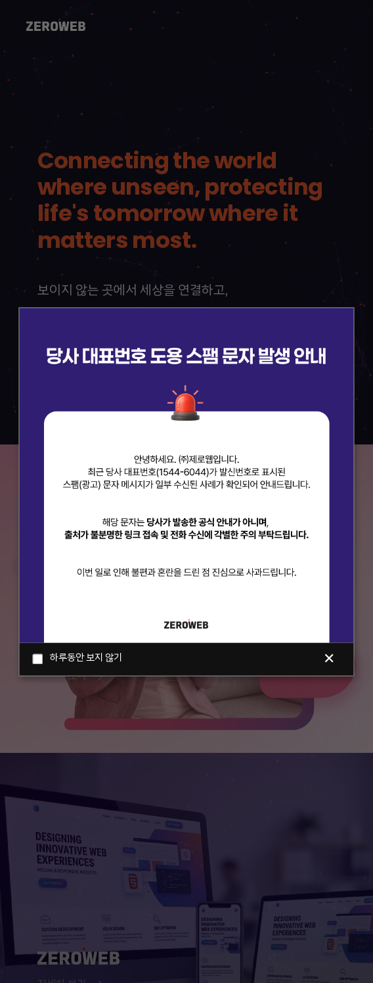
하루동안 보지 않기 (77, 659)
